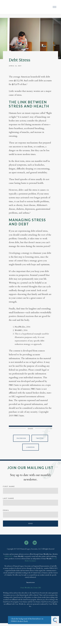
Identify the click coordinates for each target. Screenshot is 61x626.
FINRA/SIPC (9, 556)
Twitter (40, 438)
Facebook (21, 438)
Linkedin (30, 447)
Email (6, 510)
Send (30, 523)
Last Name (8, 498)
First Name (9, 486)
